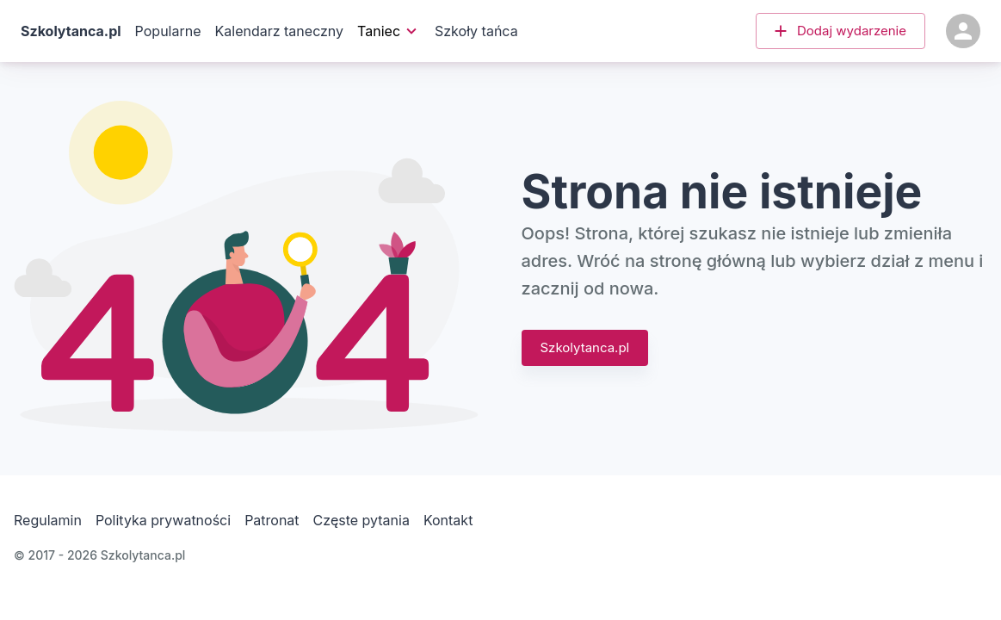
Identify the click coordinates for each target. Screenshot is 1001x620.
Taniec (387, 31)
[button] (840, 31)
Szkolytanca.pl (585, 348)
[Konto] (963, 31)
